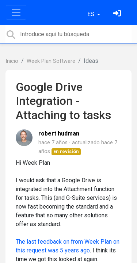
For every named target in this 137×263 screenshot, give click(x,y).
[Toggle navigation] (16, 12)
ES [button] (91, 14)
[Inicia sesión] (118, 14)
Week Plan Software (51, 61)
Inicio (11, 61)
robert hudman (58, 133)
